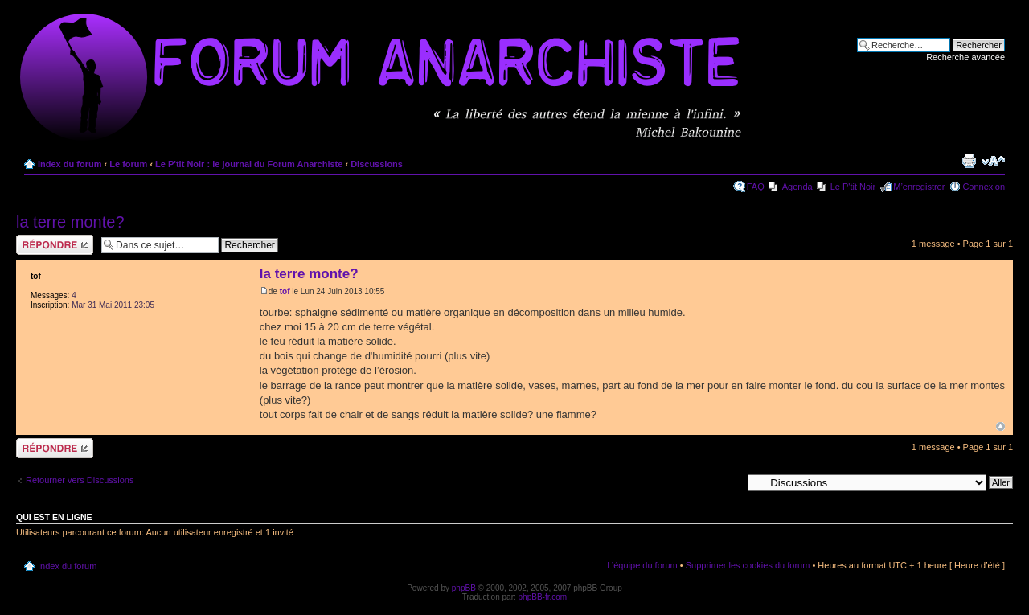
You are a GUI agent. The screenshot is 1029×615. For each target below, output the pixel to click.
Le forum (128, 164)
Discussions (377, 164)
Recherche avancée (965, 57)
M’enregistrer (919, 186)
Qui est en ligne (54, 517)
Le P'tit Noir (853, 186)
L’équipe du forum (642, 565)
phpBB (464, 588)
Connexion (983, 186)
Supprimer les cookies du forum (748, 565)
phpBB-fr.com (543, 596)
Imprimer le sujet (969, 161)
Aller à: (727, 481)
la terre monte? (70, 222)
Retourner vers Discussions (80, 480)
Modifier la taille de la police (993, 161)
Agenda (797, 186)
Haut (1000, 426)
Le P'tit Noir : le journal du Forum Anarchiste (248, 164)
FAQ (756, 186)
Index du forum (69, 164)
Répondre (54, 245)
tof (285, 291)
